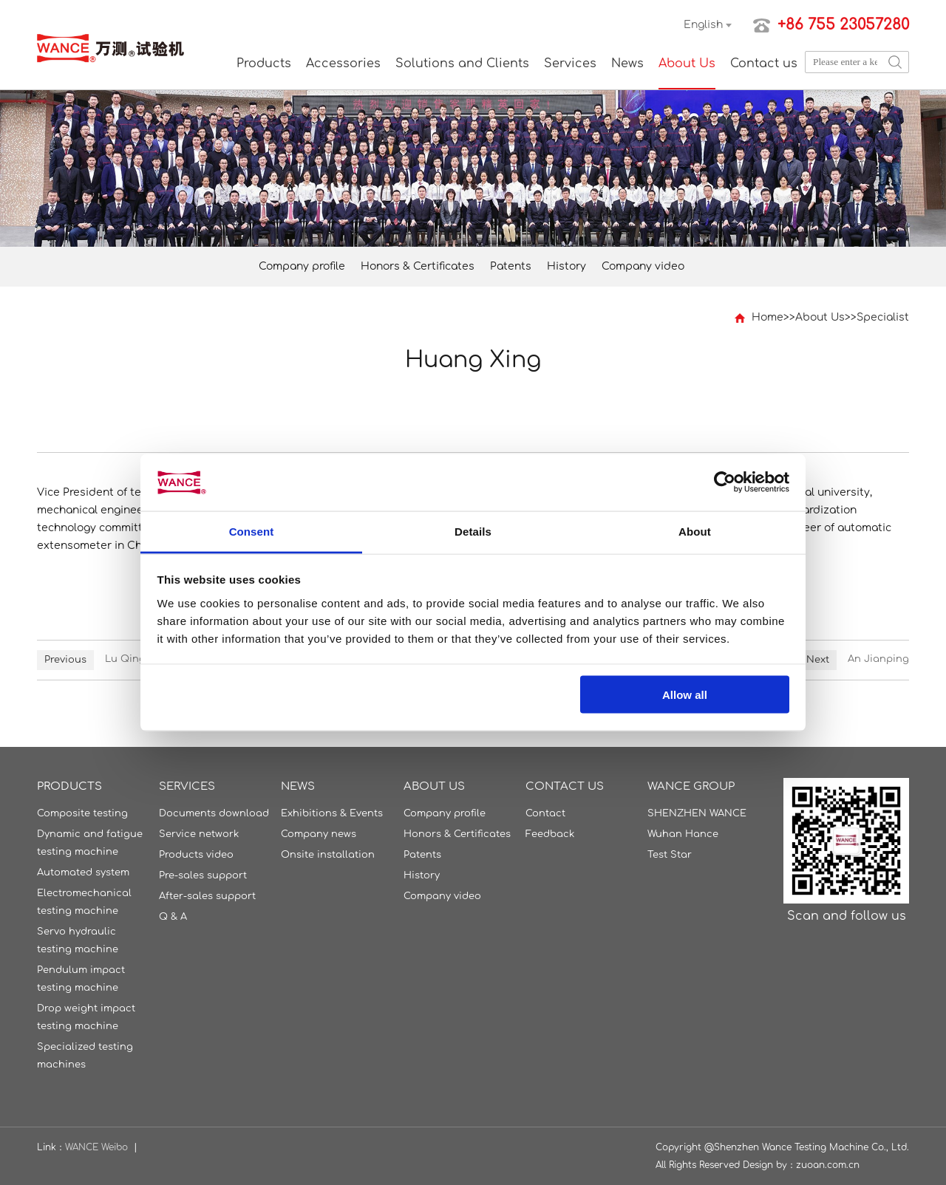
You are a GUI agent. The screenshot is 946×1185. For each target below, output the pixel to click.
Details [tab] (473, 531)
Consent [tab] (251, 531)
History (566, 266)
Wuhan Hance (682, 834)
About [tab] (694, 531)
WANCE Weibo (96, 1147)
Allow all (684, 695)
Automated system (83, 872)
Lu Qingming (138, 659)
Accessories (343, 63)
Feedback (549, 834)
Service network (199, 834)
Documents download (214, 813)
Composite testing (82, 813)
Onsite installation (328, 855)
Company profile (302, 266)
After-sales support (207, 896)
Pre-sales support (203, 875)
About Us (687, 63)
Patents (510, 266)
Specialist (883, 317)
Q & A (173, 917)
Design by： (769, 1165)
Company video (643, 266)
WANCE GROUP (691, 786)
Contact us (763, 63)
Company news (318, 834)
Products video (196, 855)
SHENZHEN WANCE (696, 813)
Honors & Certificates (417, 266)
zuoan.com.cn (828, 1165)
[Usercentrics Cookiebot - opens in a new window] (724, 482)
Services (570, 63)
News (627, 63)
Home (767, 317)
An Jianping (878, 659)
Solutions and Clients (462, 63)
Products (263, 63)
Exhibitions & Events (332, 813)
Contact (545, 813)
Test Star (669, 855)
